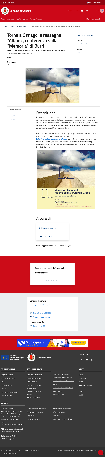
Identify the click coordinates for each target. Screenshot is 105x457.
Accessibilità (10, 450)
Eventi (81, 395)
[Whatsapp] (84, 10)
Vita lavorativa (32, 381)
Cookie (26, 450)
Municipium (93, 450)
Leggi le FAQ (31, 415)
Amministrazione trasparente (62, 408)
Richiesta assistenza (33, 419)
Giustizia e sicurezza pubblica (62, 377)
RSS (2, 450)
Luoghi (81, 391)
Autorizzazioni (57, 391)
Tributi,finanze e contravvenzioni (63, 381)
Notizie (19, 26)
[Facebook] (75, 10)
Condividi (81, 35)
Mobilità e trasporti (33, 397)
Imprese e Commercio (34, 385)
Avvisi (81, 381)
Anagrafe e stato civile (34, 374)
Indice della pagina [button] (15, 110)
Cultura (26, 26)
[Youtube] (79, 10)
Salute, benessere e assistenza (63, 388)
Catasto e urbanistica (34, 391)
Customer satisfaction (9, 453)
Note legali (56, 415)
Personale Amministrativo (9, 392)
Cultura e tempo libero (34, 378)
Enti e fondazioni (6, 385)
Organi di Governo (7, 374)
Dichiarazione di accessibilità (62, 419)
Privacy (19, 450)
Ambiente (56, 384)
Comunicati (82, 378)
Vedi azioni (91, 35)
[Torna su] (100, 452)
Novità (12, 26)
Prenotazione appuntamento (36, 408)
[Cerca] (101, 10)
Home (5, 26)
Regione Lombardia (7, 2)
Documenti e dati (6, 395)
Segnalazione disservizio (35, 412)
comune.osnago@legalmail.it (14, 429)
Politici (3, 388)
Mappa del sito (35, 450)
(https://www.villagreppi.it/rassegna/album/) (52, 139)
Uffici (3, 381)
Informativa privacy (59, 412)
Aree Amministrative (8, 378)
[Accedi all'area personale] (94, 2)
